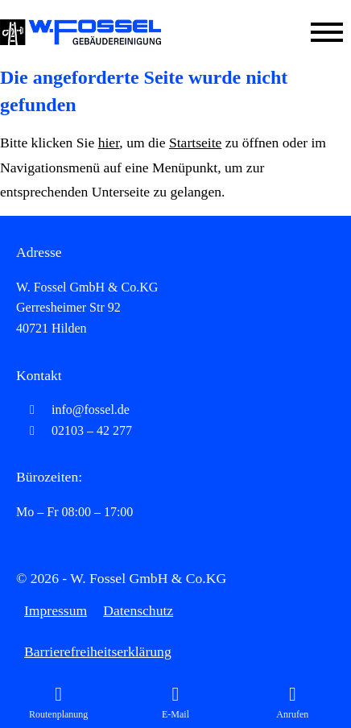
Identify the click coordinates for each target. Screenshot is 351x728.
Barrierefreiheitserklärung (97, 651)
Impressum (55, 610)
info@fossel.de (73, 409)
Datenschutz (138, 610)
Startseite (195, 142)
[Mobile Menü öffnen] (327, 32)
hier (109, 142)
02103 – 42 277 (74, 430)
